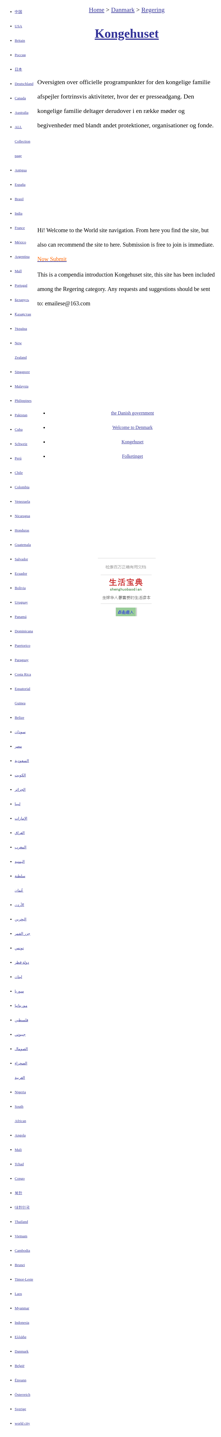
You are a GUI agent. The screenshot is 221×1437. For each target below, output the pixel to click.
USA (18, 26)
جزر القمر (22, 933)
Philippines (23, 400)
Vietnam (21, 1236)
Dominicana (24, 631)
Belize (19, 717)
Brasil (19, 199)
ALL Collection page (22, 141)
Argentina (22, 256)
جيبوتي (20, 1034)
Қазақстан (23, 314)
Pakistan (21, 415)
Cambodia (22, 1250)
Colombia (22, 487)
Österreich (22, 1394)
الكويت (20, 775)
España (20, 184)
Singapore (22, 372)
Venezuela (22, 501)
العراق (20, 833)
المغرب (20, 847)
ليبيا (17, 804)
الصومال (21, 1049)
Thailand (21, 1221)
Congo (20, 1178)
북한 (18, 1193)
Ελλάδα (20, 1337)
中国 (18, 12)
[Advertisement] (126, 59)
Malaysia (21, 386)
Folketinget (132, 456)
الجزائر (20, 789)
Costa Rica (23, 674)
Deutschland (24, 84)
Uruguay (21, 602)
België (19, 1366)
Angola (20, 1135)
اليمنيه (20, 861)
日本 (18, 69)
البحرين (20, 919)
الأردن (19, 905)
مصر (18, 746)
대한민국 (22, 1207)
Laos (18, 1294)
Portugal (21, 285)
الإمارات (21, 818)
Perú (18, 458)
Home (96, 9)
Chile (19, 472)
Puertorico (22, 645)
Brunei (20, 1265)
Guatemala (23, 544)
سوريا (19, 991)
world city (22, 1423)
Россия (20, 55)
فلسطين (21, 1020)
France (20, 228)
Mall (18, 271)
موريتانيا (21, 1005)
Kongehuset (127, 34)
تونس (19, 948)
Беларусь (22, 300)
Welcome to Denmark (132, 427)
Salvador (21, 559)
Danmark (21, 1351)
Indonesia (22, 1322)
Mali (18, 1149)
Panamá (20, 616)
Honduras (22, 530)
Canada (20, 98)
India (18, 213)
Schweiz (21, 444)
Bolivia (20, 588)
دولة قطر (22, 962)
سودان (20, 732)
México (20, 242)
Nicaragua (22, 516)
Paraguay (21, 660)
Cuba (18, 429)
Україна (21, 328)
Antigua (21, 170)
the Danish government (132, 413)
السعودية (22, 761)
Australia (21, 112)
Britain (20, 40)
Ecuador (21, 573)
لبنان (18, 977)
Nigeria (20, 1092)
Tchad (19, 1164)
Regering (153, 9)
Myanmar (22, 1308)
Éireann (20, 1380)
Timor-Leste (24, 1279)
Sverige (20, 1409)
